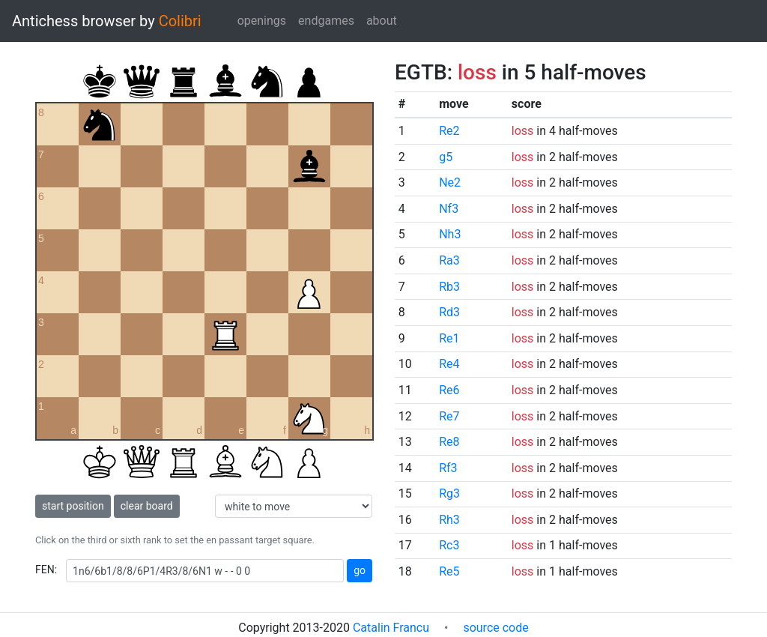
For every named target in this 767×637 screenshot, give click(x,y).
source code (495, 628)
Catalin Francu (391, 628)
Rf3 (448, 468)
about (381, 20)
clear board (147, 506)
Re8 (449, 442)
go (360, 570)
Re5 (449, 571)
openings (261, 20)
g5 (445, 157)
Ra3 (449, 260)
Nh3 (450, 234)
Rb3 (449, 287)
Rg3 (449, 493)
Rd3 (449, 312)
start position (73, 506)
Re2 (449, 131)
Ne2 (450, 182)
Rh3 (449, 520)
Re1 (449, 338)
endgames (326, 20)
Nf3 (448, 209)
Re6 (449, 390)
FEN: (46, 570)
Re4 (449, 364)
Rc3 (449, 545)
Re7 (449, 416)
